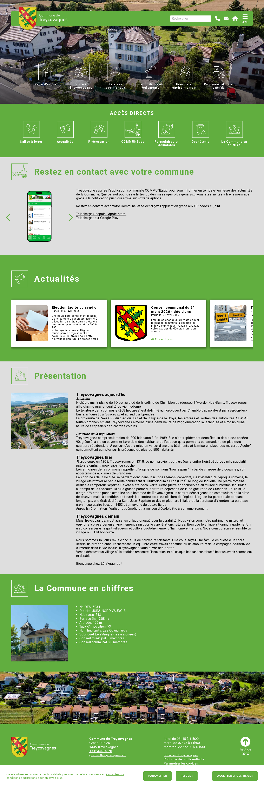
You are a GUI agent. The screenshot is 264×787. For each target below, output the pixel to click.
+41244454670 (100, 751)
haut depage (245, 746)
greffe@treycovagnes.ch (107, 755)
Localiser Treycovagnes (181, 755)
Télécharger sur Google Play (97, 218)
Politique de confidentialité (184, 759)
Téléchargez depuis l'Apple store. (101, 214)
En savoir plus (162, 339)
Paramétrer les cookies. (181, 763)
